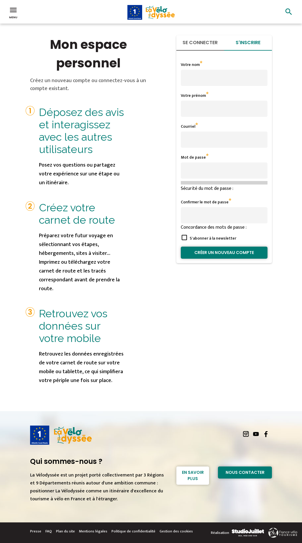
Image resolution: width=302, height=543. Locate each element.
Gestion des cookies (176, 531)
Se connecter (200, 42)
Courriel (188, 126)
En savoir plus (193, 475)
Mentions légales (93, 531)
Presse (35, 531)
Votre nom (190, 64)
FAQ (48, 531)
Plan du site (65, 531)
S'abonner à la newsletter (213, 238)
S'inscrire (248, 42)
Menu (13, 12)
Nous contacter (245, 472)
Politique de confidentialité (133, 531)
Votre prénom (193, 95)
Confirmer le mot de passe (205, 202)
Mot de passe (193, 157)
